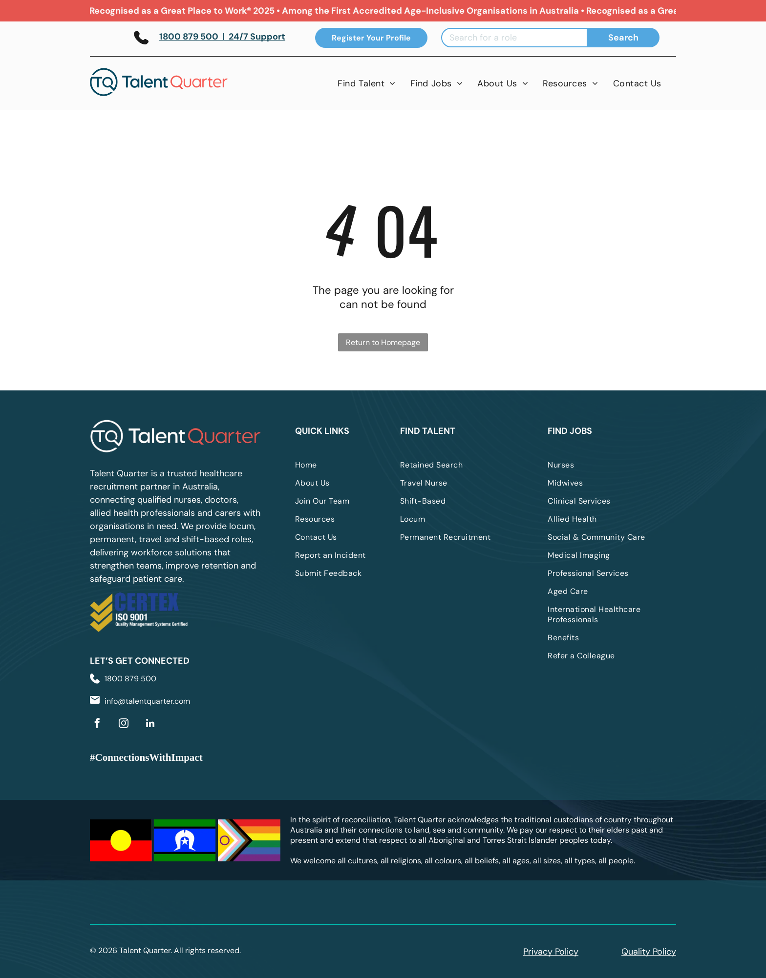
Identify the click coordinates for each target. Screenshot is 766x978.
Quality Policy (648, 952)
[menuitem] (366, 83)
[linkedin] (150, 724)
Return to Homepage (383, 342)
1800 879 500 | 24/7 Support (222, 36)
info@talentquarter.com (147, 701)
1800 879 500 (130, 678)
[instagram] (123, 724)
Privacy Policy (550, 952)
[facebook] (97, 724)
